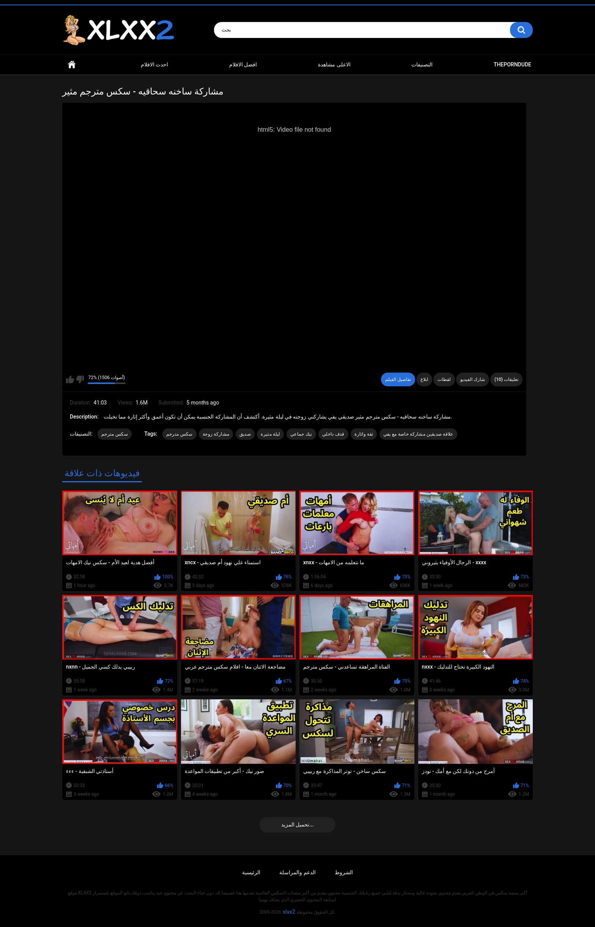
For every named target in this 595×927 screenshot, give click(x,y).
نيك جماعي (301, 434)
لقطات (444, 379)
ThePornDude (512, 64)
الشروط (344, 872)
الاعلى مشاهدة (334, 64)
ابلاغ (424, 379)
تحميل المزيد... (297, 825)
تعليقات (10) (506, 379)
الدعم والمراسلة (297, 872)
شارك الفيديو (472, 379)
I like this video (70, 379)
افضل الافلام (243, 64)
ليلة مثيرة (270, 434)
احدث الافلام (154, 64)
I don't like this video (80, 379)
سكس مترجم (114, 434)
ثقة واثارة (363, 434)
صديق (245, 434)
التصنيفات (422, 64)
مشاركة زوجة (216, 434)
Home (71, 64)
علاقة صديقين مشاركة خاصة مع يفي (418, 434)
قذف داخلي (333, 434)
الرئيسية (251, 872)
